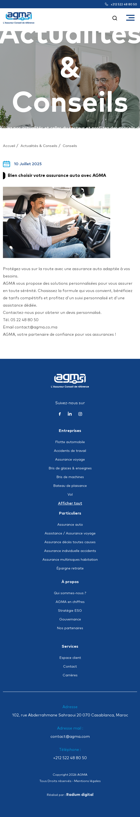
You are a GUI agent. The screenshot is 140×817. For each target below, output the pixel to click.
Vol (70, 494)
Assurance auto (70, 524)
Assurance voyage (70, 459)
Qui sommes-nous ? (70, 593)
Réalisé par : (70, 795)
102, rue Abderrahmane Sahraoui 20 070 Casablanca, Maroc (70, 715)
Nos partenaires (70, 628)
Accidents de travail (70, 451)
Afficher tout (70, 503)
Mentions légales (87, 781)
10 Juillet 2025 (22, 164)
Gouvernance (70, 619)
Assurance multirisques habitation (70, 559)
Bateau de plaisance (70, 486)
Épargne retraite (70, 568)
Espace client (70, 658)
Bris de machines (70, 477)
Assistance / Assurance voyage (70, 533)
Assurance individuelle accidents (70, 551)
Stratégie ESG (70, 610)
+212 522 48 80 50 (121, 4)
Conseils (70, 146)
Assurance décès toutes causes (70, 542)
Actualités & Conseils (38, 146)
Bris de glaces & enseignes (70, 468)
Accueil (9, 146)
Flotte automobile (70, 442)
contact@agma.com (70, 737)
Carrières (70, 675)
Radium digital (79, 795)
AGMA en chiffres (70, 602)
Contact (70, 666)
